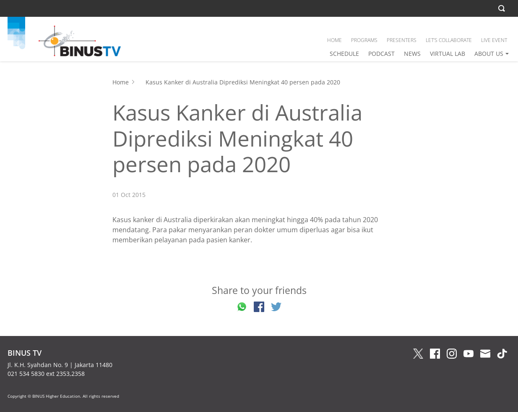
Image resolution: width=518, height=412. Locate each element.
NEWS (412, 54)
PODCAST (381, 54)
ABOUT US (488, 54)
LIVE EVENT (494, 40)
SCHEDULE (344, 54)
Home (120, 82)
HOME (334, 40)
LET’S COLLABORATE (449, 40)
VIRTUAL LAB (447, 54)
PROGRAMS (364, 40)
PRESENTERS (401, 40)
